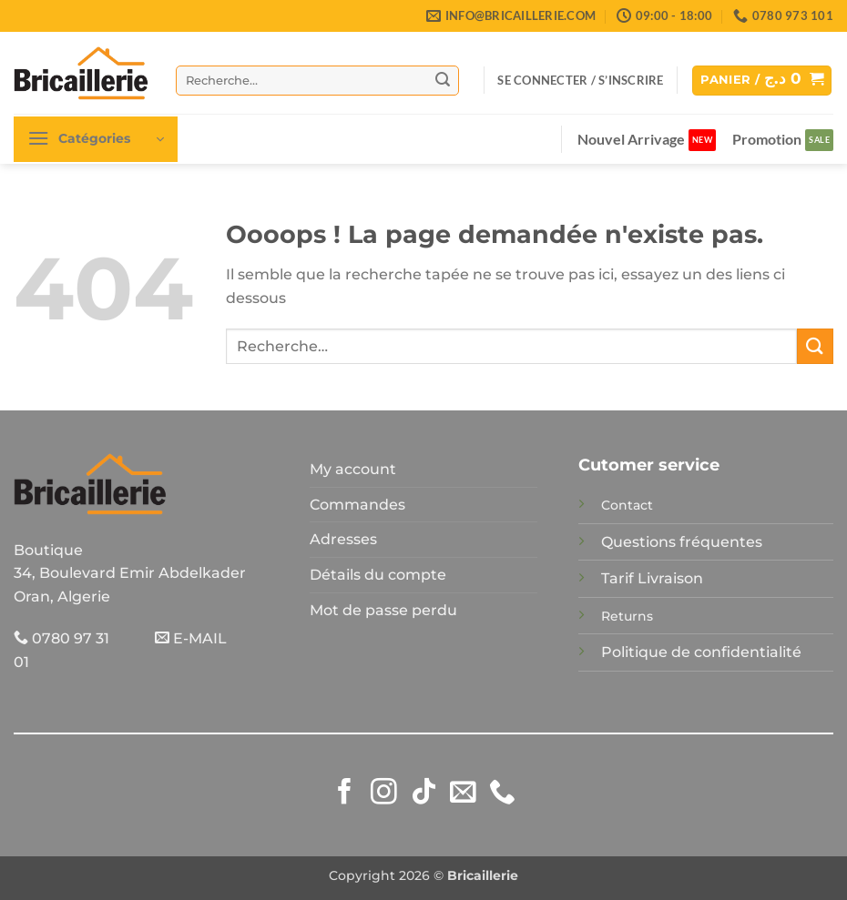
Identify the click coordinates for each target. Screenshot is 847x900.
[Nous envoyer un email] (463, 793)
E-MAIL (191, 638)
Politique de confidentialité (701, 652)
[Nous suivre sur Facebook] (345, 793)
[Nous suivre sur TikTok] (424, 793)
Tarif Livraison (652, 578)
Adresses (343, 539)
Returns (627, 616)
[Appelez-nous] (502, 793)
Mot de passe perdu (383, 610)
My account (353, 469)
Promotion (766, 138)
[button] (580, 80)
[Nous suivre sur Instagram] (384, 793)
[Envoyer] (442, 80)
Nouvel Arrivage (631, 138)
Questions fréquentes (681, 542)
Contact (627, 505)
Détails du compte (378, 574)
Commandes (357, 504)
